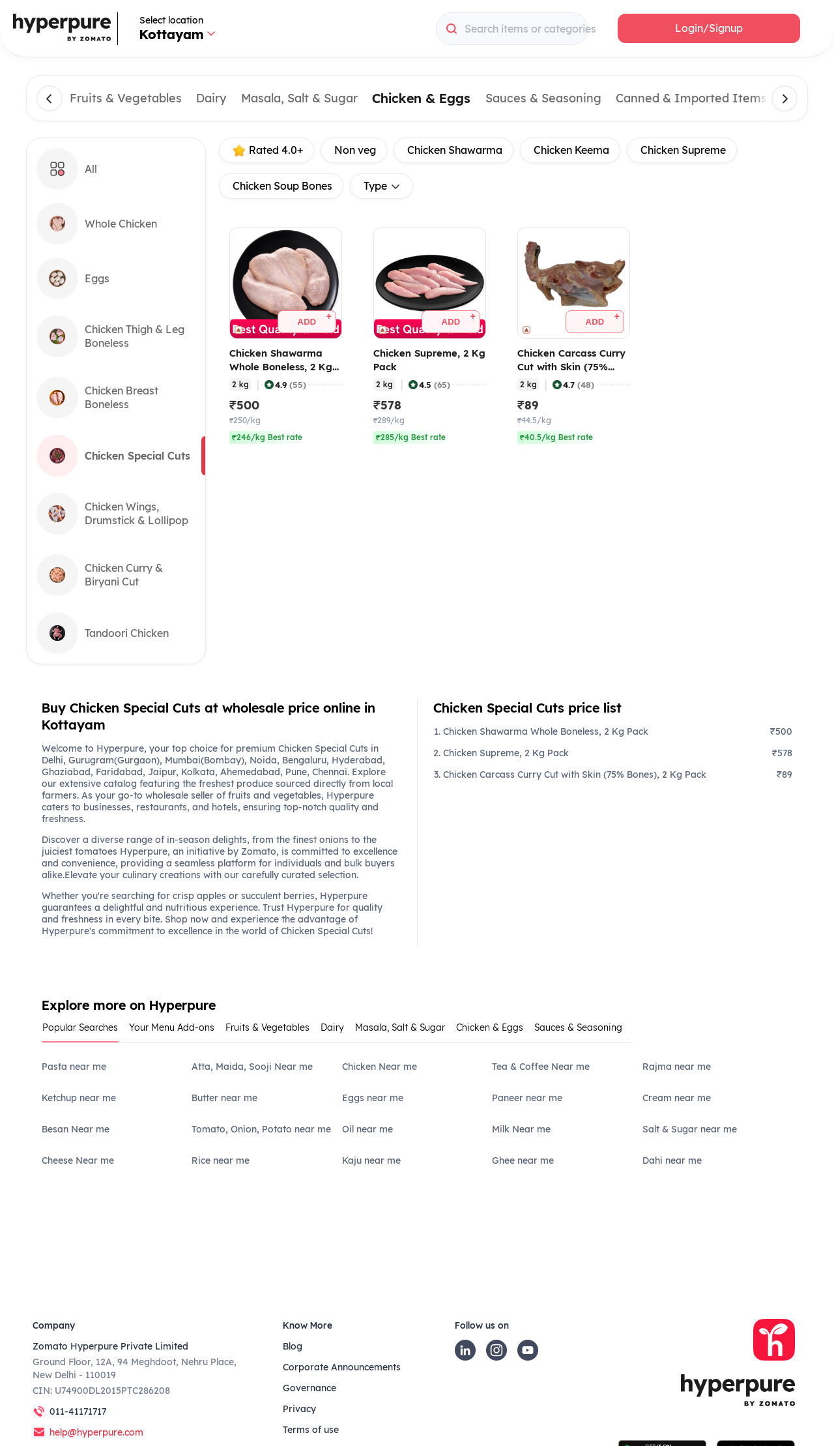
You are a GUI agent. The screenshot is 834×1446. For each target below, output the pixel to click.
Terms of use (311, 1430)
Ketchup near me (79, 1098)
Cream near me (676, 1098)
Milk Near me (521, 1129)
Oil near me (367, 1129)
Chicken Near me (379, 1066)
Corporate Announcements (342, 1367)
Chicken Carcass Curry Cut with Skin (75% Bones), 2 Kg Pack (574, 774)
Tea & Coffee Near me (541, 1066)
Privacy (299, 1409)
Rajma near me (676, 1066)
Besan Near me (75, 1129)
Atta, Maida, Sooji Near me (252, 1066)
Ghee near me (523, 1160)
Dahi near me (672, 1160)
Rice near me (221, 1160)
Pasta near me (74, 1066)
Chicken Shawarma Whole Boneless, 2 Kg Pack (545, 731)
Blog (292, 1346)
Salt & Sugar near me (689, 1129)
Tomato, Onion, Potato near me (261, 1129)
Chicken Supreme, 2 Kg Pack (506, 753)
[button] (709, 28)
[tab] (85, 1031)
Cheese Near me (78, 1160)
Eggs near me (372, 1098)
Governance (309, 1388)
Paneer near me (527, 1098)
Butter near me (224, 1098)
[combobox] (512, 28)
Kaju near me (371, 1160)
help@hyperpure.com (96, 1432)
